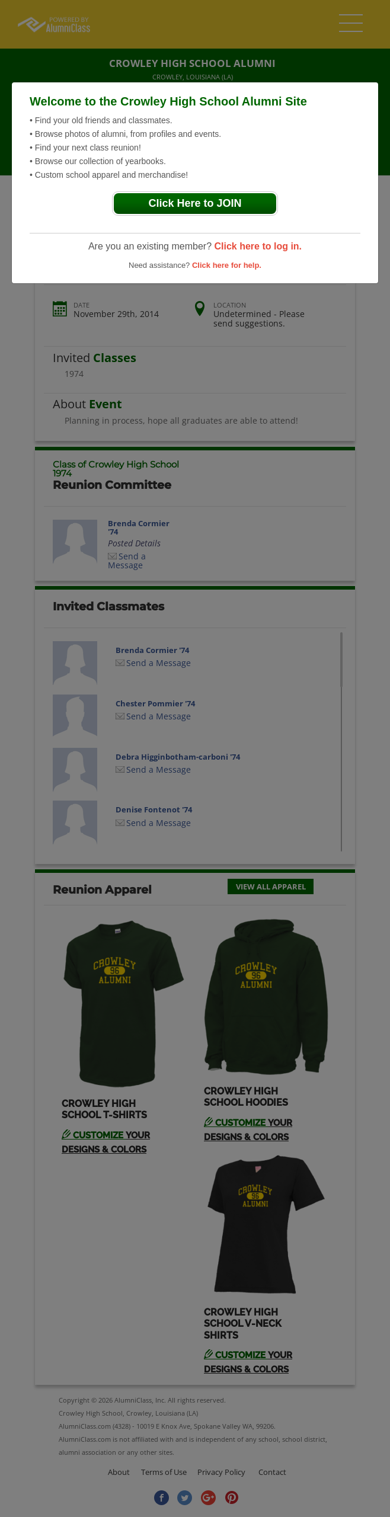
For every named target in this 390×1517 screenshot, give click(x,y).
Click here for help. (226, 265)
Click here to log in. (258, 246)
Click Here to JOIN (194, 203)
